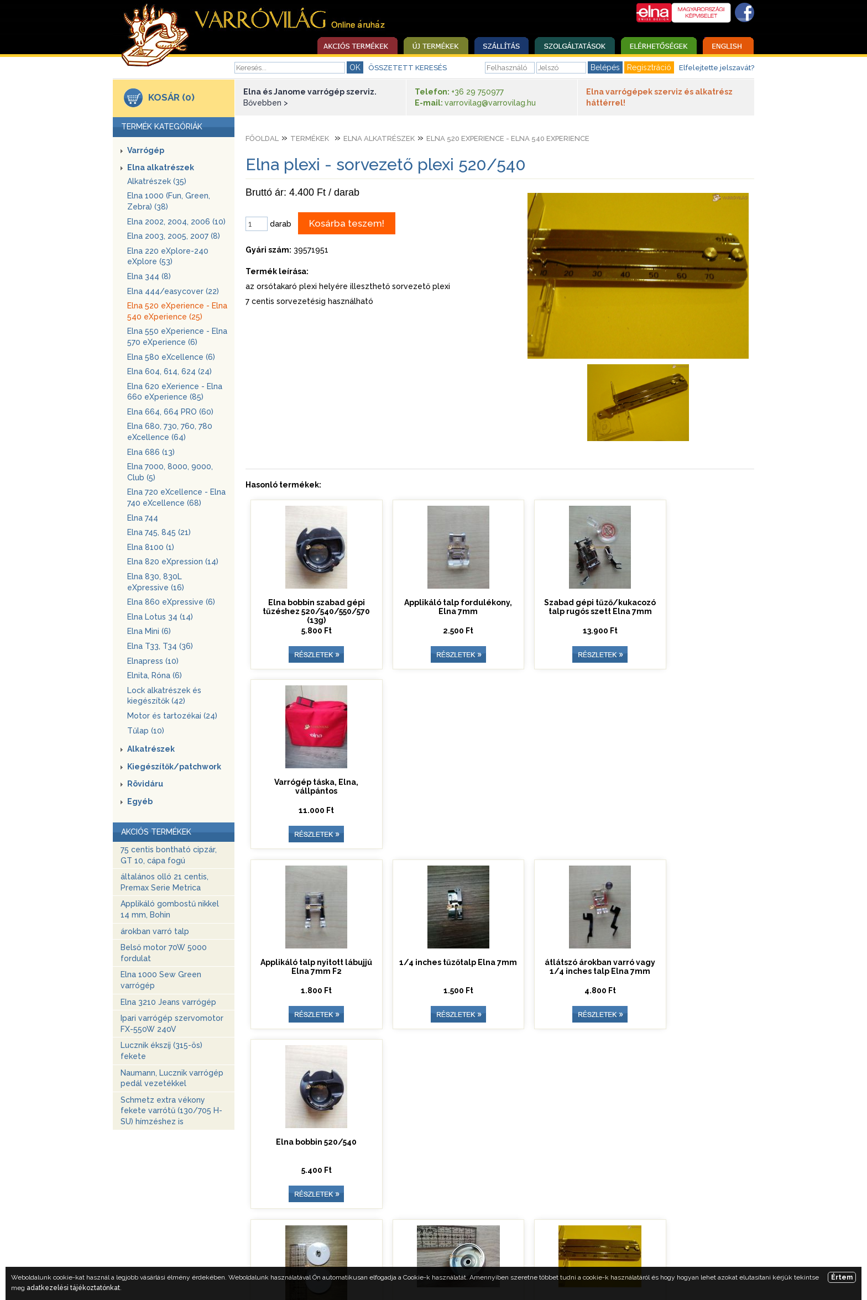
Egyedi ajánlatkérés (514, 1240)
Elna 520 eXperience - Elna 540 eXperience (507, 138)
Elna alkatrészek (160, 167)
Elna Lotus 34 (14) (160, 616)
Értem (842, 1277)
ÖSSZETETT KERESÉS (407, 68)
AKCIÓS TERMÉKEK (156, 831)
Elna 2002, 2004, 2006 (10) (176, 221)
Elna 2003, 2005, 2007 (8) (173, 236)
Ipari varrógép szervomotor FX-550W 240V (172, 1024)
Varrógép (145, 150)
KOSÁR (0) (171, 97)
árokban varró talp (155, 931)
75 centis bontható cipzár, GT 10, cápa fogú (169, 855)
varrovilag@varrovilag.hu (490, 102)
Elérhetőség (356, 1240)
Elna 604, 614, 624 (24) (169, 371)
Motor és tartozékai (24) (172, 715)
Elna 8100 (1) (150, 547)
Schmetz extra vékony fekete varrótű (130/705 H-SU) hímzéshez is (171, 1110)
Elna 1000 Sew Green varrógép (161, 980)
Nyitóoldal (223, 1240)
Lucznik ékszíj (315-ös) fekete (161, 1051)
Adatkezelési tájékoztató (615, 1240)
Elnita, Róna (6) (154, 675)
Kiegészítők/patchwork (174, 766)
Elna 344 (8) (149, 276)
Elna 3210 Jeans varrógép (168, 1002)
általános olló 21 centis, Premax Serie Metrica (164, 882)
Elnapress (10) (153, 661)
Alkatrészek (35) (156, 181)
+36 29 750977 (477, 91)
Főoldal (262, 138)
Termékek (309, 138)
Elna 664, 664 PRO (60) (170, 411)
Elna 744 (142, 517)
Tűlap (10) (145, 730)
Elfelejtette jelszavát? (716, 68)
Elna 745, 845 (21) (159, 532)
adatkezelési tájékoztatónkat (73, 1288)
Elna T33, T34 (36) (160, 646)
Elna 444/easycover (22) (173, 291)
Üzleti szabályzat (428, 1240)
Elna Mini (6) (149, 631)
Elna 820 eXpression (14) (172, 561)
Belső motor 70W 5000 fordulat (164, 953)
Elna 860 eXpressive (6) (171, 601)
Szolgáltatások (288, 1240)
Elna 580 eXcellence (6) (171, 357)
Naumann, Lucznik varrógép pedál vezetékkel (172, 1078)
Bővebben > (265, 102)
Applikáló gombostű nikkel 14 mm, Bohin (170, 909)
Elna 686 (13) (151, 452)
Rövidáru (145, 783)
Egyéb (140, 801)
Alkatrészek (151, 749)
